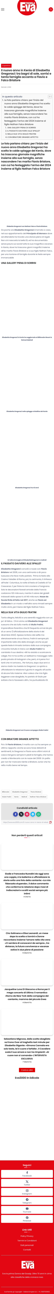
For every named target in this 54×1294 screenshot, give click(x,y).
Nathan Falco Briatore (38, 797)
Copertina (6, 66)
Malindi (24, 797)
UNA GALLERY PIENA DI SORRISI (21, 127)
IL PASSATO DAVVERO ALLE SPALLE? (23, 130)
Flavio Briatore (36, 792)
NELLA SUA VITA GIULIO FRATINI (21, 134)
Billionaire (5, 792)
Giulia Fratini (6, 797)
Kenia (16, 797)
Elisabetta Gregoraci (20, 792)
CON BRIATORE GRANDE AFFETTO (22, 137)
